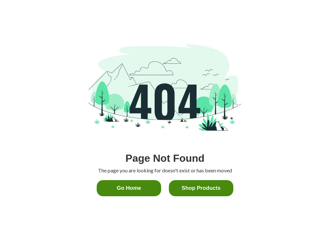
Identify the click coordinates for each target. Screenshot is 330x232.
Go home (129, 188)
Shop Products (201, 188)
